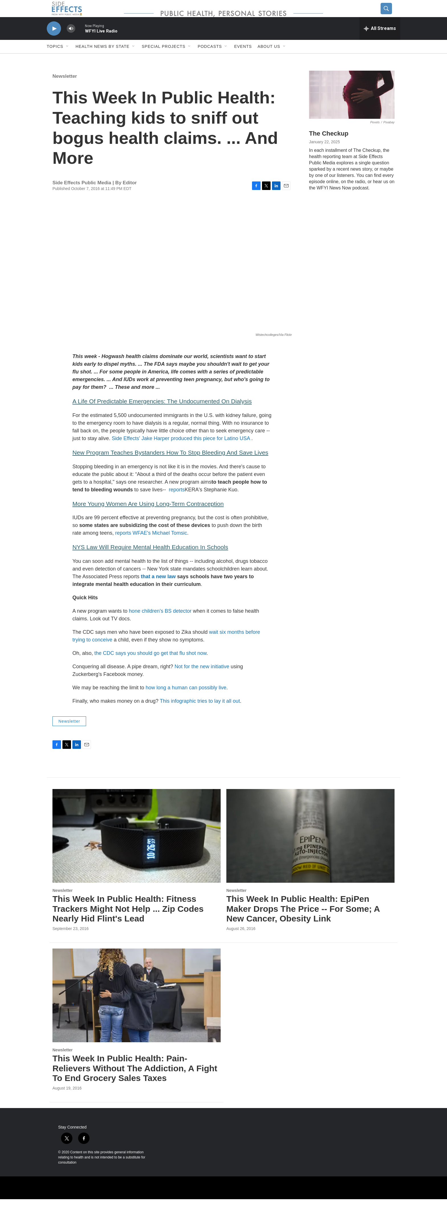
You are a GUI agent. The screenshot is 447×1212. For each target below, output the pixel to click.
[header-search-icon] (391, 15)
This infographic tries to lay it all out (200, 714)
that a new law (157, 589)
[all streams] (379, 41)
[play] (53, 41)
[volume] (71, 41)
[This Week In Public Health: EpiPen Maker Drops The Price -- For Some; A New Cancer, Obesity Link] (310, 849)
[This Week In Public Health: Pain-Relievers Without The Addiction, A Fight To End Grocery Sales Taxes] (136, 1008)
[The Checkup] (352, 107)
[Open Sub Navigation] (67, 59)
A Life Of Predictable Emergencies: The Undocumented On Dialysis (162, 414)
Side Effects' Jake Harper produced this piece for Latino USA (181, 451)
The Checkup (328, 146)
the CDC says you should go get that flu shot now (150, 666)
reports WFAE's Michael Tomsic (150, 546)
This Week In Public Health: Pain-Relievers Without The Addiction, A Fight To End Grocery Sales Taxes (134, 1081)
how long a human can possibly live (186, 700)
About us (268, 59)
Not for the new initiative (201, 679)
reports (177, 502)
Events (243, 59)
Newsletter (64, 89)
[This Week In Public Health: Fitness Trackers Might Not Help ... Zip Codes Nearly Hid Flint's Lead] (136, 849)
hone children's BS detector (160, 624)
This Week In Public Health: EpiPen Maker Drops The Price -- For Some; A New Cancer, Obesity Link (303, 921)
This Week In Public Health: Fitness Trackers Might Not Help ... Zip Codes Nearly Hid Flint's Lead (128, 921)
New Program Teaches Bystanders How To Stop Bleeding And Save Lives (170, 465)
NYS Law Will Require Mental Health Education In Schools (150, 560)
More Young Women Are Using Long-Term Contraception (148, 516)
